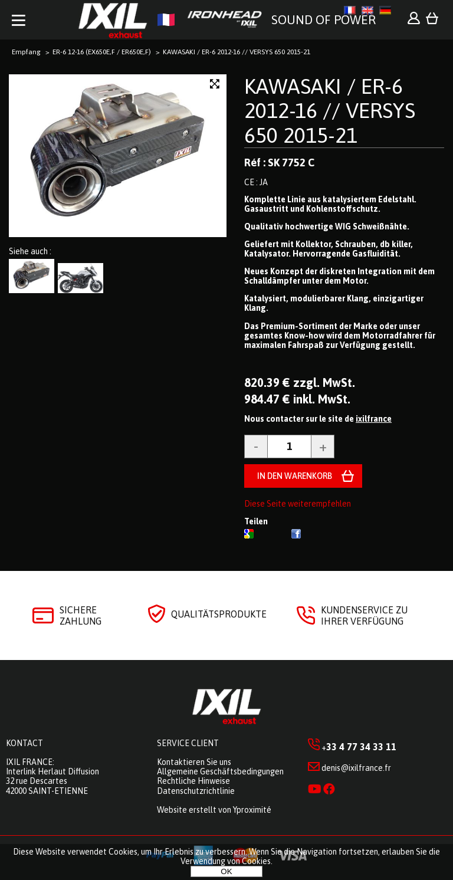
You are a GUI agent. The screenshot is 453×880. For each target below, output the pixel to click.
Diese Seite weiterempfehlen (297, 503)
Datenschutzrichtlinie (196, 791)
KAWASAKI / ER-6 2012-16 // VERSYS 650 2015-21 (329, 110)
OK (226, 871)
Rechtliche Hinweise (193, 781)
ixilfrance (374, 418)
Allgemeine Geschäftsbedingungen (220, 771)
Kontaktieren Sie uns (194, 762)
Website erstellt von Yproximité (214, 810)
